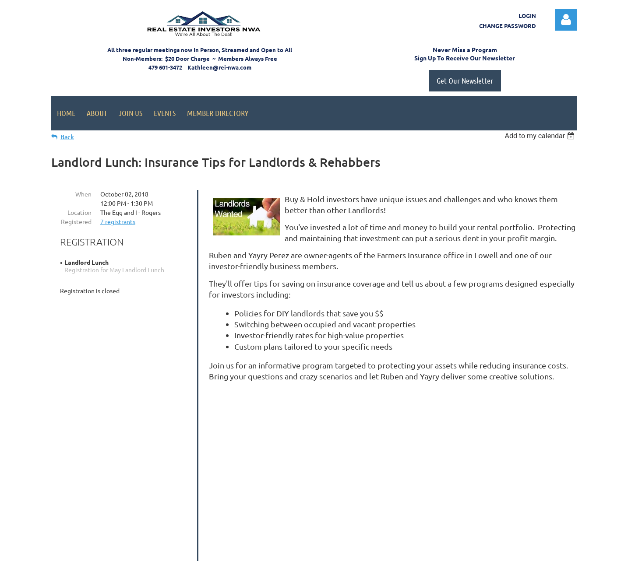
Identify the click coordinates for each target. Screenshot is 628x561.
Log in (566, 20)
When (83, 194)
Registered (76, 221)
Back (67, 137)
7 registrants (117, 221)
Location (79, 212)
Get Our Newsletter (465, 80)
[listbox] (541, 135)
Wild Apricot (472, 550)
